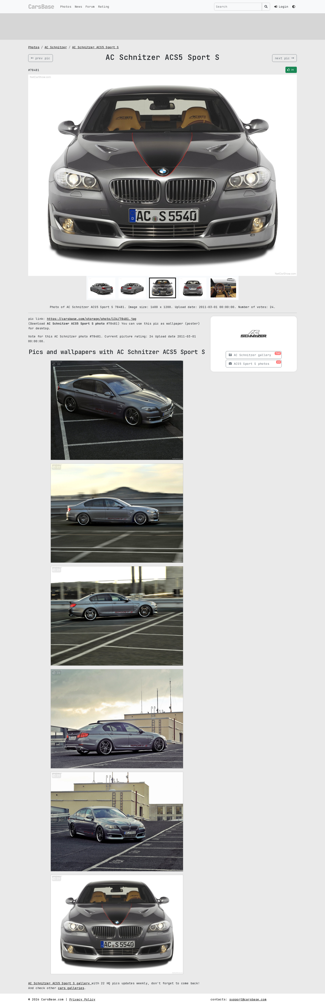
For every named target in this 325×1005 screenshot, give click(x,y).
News (78, 6)
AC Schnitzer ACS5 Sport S (95, 47)
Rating (103, 6)
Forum (90, 6)
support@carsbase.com (248, 999)
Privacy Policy (82, 999)
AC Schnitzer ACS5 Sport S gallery (60, 983)
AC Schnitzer (56, 47)
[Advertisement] (152, 26)
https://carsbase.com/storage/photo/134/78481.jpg (91, 319)
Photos (65, 6)
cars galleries (71, 988)
